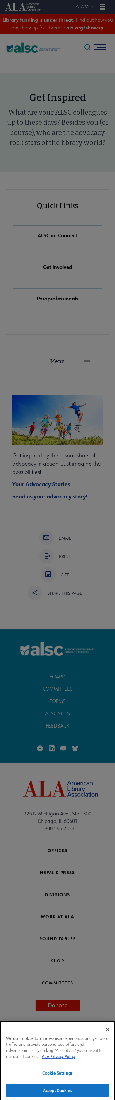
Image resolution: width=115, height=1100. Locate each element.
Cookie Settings (57, 1076)
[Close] (107, 1033)
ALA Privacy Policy (58, 1060)
